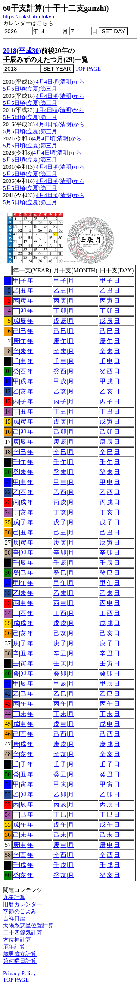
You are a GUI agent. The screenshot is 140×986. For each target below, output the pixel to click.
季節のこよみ (20, 911)
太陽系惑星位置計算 (28, 926)
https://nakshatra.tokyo (28, 16)
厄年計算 (14, 947)
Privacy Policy (19, 973)
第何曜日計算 (20, 961)
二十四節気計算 (22, 933)
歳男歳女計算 (20, 954)
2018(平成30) (22, 50)
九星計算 (14, 897)
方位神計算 (17, 940)
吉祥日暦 (14, 918)
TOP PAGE (88, 69)
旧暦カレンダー (22, 904)
